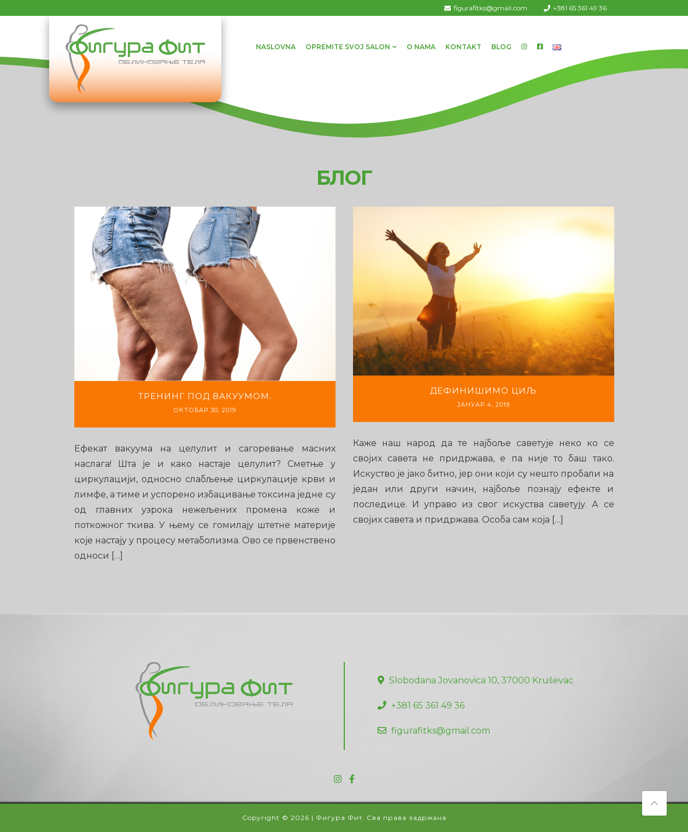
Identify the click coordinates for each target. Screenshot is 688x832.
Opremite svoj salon (347, 47)
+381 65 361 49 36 (580, 8)
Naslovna (276, 47)
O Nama (421, 47)
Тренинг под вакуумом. (205, 396)
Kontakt (463, 47)
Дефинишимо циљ (483, 390)
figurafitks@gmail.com (490, 8)
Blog (501, 47)
